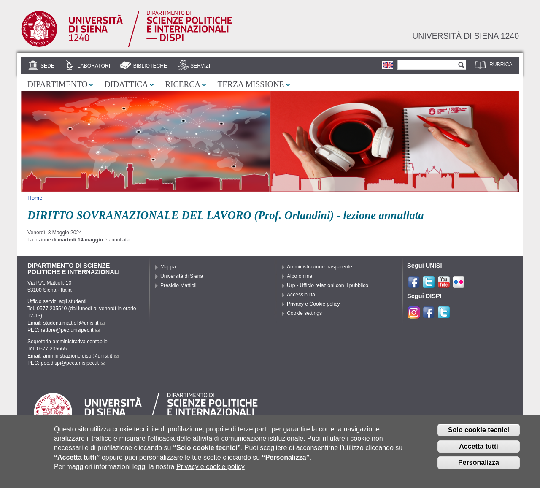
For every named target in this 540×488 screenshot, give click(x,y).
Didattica (126, 84)
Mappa (168, 267)
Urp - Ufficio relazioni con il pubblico (327, 285)
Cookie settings (304, 313)
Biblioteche (150, 66)
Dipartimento (57, 84)
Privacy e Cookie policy (313, 304)
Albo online (299, 276)
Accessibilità (301, 295)
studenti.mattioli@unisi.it (74, 323)
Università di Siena (181, 276)
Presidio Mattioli (178, 285)
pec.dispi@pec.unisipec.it (73, 363)
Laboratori (94, 66)
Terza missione (250, 84)
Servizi (200, 66)
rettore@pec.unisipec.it (70, 330)
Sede (47, 66)
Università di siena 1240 (465, 36)
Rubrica (501, 65)
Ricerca (182, 84)
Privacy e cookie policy (210, 473)
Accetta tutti (478, 452)
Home (35, 198)
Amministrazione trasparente (319, 267)
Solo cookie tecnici (478, 436)
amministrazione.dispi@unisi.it (81, 356)
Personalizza (478, 469)
